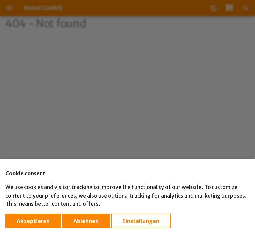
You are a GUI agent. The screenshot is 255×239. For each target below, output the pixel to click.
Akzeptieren (33, 221)
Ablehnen (86, 221)
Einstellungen (140, 221)
